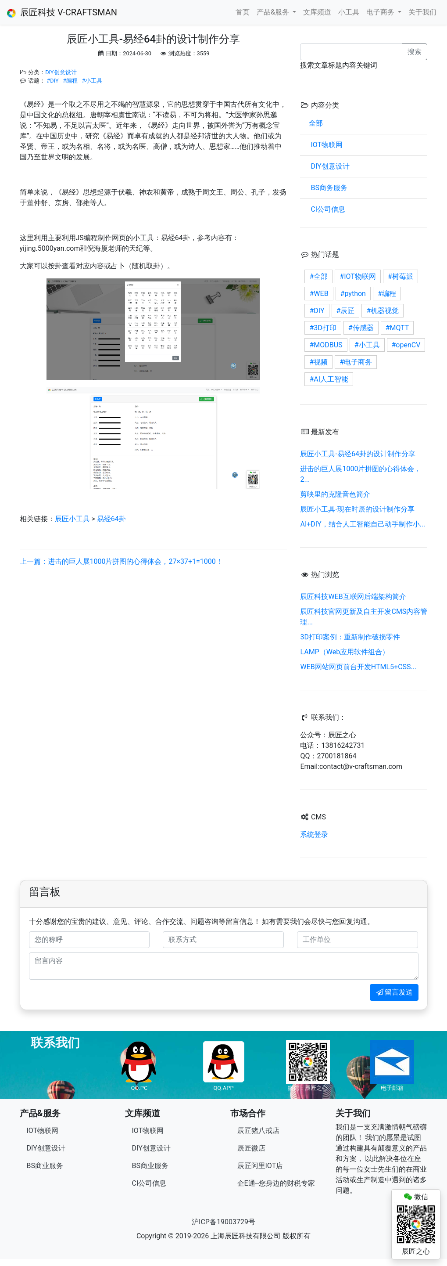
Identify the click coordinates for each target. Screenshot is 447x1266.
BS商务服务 (328, 188)
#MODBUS (325, 345)
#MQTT (397, 328)
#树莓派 (400, 276)
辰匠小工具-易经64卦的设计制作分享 (357, 454)
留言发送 (394, 992)
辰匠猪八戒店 (258, 1130)
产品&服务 (274, 12)
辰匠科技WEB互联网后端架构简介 (353, 596)
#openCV (406, 345)
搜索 (415, 51)
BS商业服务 (45, 1165)
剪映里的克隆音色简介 (335, 494)
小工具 (348, 12)
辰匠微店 (251, 1148)
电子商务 (381, 12)
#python (353, 293)
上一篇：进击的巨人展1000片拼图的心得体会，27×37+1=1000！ (121, 561)
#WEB (318, 293)
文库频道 (317, 12)
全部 (316, 123)
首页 (243, 12)
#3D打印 (322, 328)
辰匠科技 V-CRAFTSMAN (62, 12)
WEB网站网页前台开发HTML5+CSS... (358, 667)
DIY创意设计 (60, 72)
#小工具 (92, 80)
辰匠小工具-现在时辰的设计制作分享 (357, 509)
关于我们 (422, 12)
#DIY (52, 80)
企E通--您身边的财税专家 (276, 1183)
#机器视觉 (382, 311)
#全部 (318, 276)
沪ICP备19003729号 (223, 1222)
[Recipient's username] (351, 51)
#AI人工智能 (328, 379)
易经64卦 (111, 519)
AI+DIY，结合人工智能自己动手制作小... (362, 524)
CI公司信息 (327, 209)
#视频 (318, 362)
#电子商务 (356, 362)
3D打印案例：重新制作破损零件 (350, 637)
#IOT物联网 (358, 276)
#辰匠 (345, 311)
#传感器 (361, 328)
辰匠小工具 (72, 519)
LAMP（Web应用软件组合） (344, 652)
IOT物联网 (326, 145)
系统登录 (314, 834)
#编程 (70, 80)
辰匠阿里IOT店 (260, 1165)
